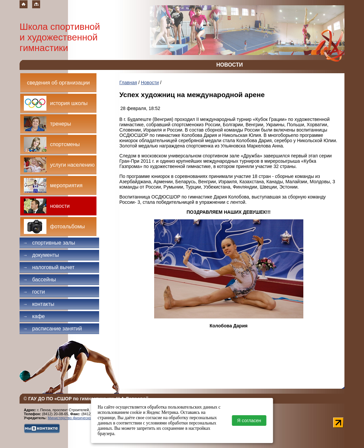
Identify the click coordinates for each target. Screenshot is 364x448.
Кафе (34, 316)
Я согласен (249, 420)
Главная (128, 82)
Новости (150, 82)
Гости (34, 292)
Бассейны (39, 279)
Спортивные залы (49, 243)
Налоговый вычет (49, 267)
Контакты (38, 304)
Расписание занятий (52, 328)
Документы (41, 255)
